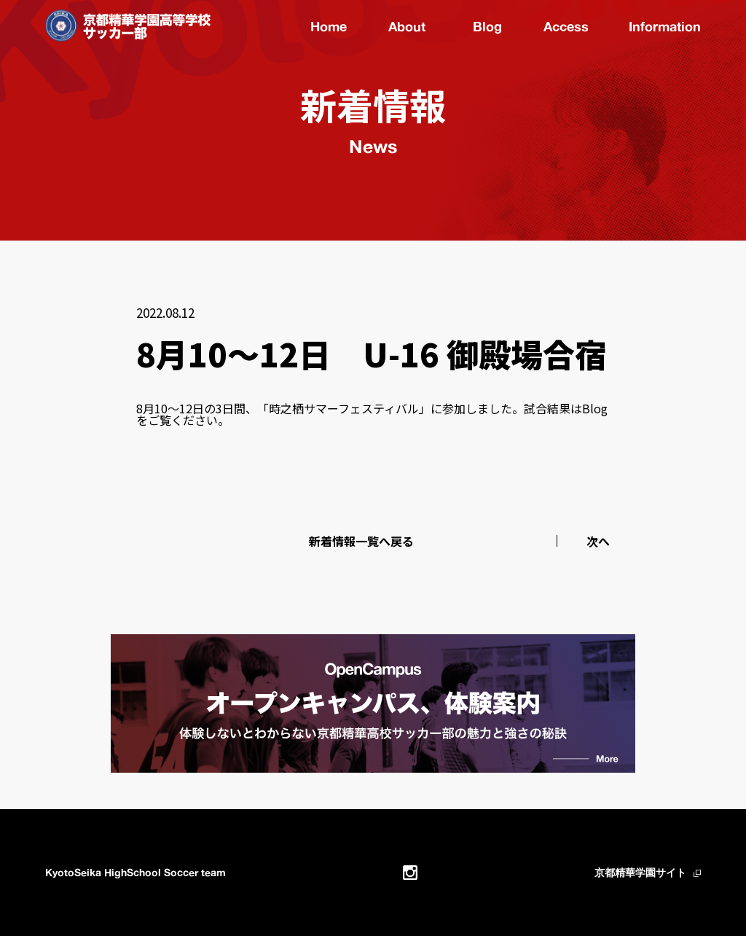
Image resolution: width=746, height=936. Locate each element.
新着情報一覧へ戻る (361, 541)
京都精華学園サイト (640, 872)
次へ (598, 541)
